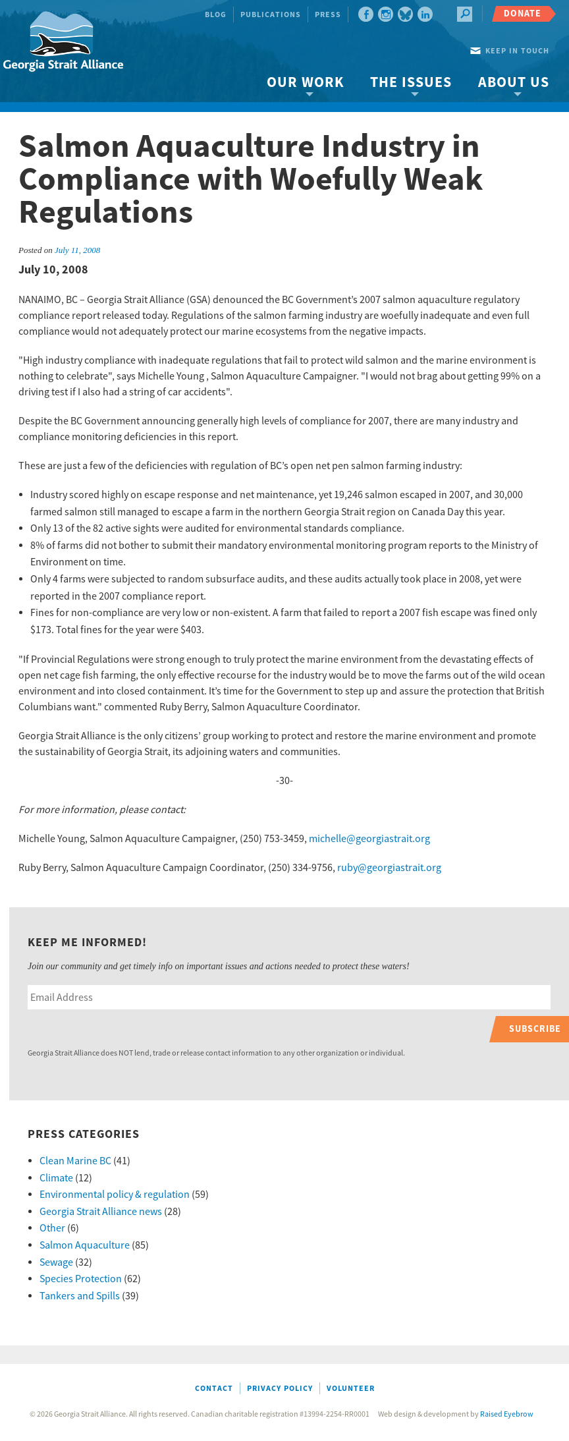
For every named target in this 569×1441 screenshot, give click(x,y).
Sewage (56, 1262)
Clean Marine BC (75, 1161)
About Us (513, 82)
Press (328, 14)
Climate (56, 1178)
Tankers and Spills (80, 1296)
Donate (522, 13)
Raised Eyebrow (506, 1414)
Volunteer (351, 1388)
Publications (270, 14)
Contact (214, 1388)
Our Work (305, 82)
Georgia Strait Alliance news (101, 1211)
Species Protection (81, 1279)
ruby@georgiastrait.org (389, 867)
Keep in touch (517, 51)
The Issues (411, 82)
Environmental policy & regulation (115, 1194)
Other (52, 1228)
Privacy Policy (280, 1388)
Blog (216, 14)
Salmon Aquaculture (85, 1245)
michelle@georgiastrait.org (369, 838)
